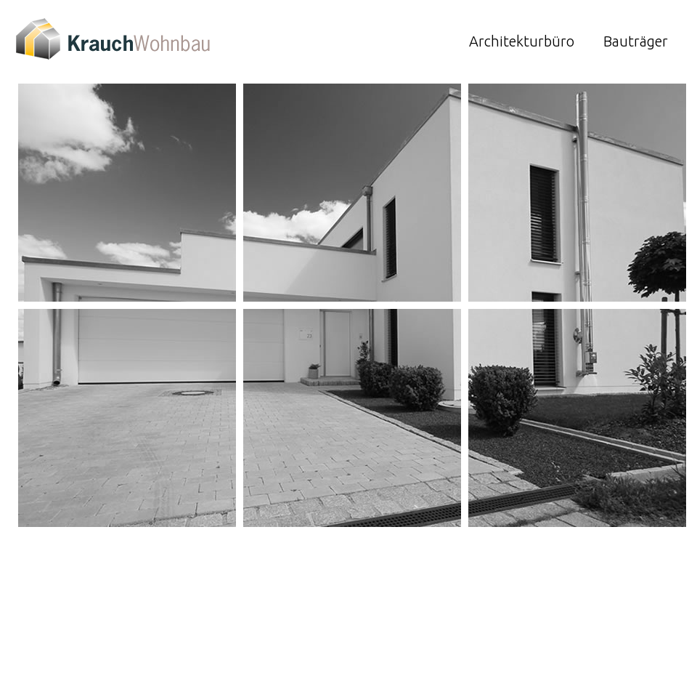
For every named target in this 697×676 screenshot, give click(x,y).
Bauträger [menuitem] (635, 41)
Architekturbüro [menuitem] (521, 41)
